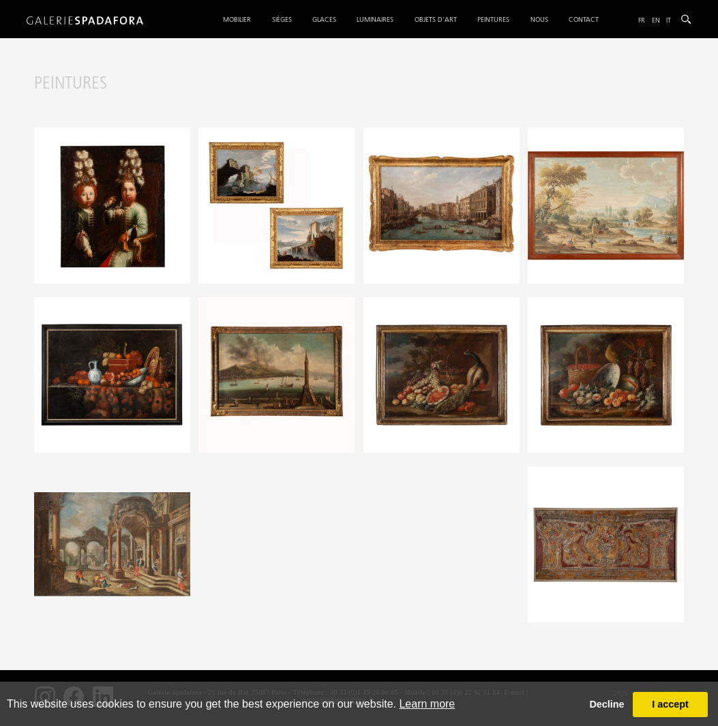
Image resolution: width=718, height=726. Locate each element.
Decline (606, 704)
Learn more (427, 704)
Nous (539, 19)
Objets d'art (436, 19)
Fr (641, 20)
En (656, 20)
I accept (670, 704)
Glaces (324, 19)
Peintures (493, 19)
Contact (584, 19)
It (668, 20)
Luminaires (375, 19)
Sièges (282, 19)
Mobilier (237, 19)
